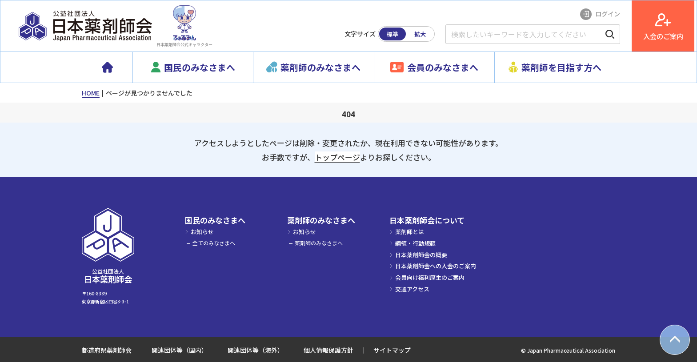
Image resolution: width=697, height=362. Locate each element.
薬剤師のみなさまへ (321, 220)
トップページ (337, 157)
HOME (91, 92)
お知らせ (202, 231)
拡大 (422, 34)
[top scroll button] (675, 340)
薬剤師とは (409, 231)
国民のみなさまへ (215, 220)
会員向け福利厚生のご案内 (430, 277)
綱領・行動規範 (415, 243)
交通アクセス (412, 289)
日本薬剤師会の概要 (421, 255)
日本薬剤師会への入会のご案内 (435, 266)
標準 (395, 34)
